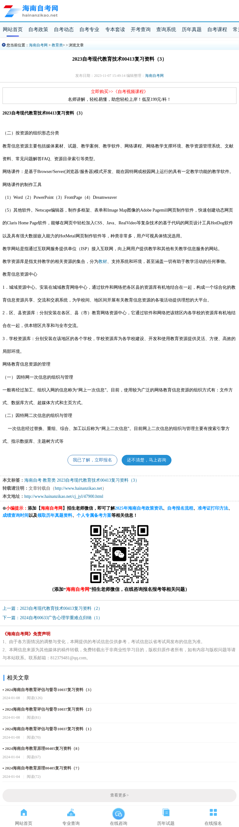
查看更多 (119, 795)
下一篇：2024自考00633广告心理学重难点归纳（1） (52, 617)
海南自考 (33, 480)
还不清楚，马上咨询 (146, 460)
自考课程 (217, 29)
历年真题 (192, 29)
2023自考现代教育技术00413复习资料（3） (98, 480)
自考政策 (38, 29)
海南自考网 (38, 45)
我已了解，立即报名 (92, 460)
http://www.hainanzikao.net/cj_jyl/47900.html (63, 496)
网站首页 (13, 29)
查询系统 (166, 29)
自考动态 (64, 29)
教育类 (57, 45)
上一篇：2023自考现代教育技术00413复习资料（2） (52, 608)
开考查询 (141, 29)
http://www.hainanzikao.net (78, 488)
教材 (102, 261)
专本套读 (115, 29)
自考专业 (89, 29)
